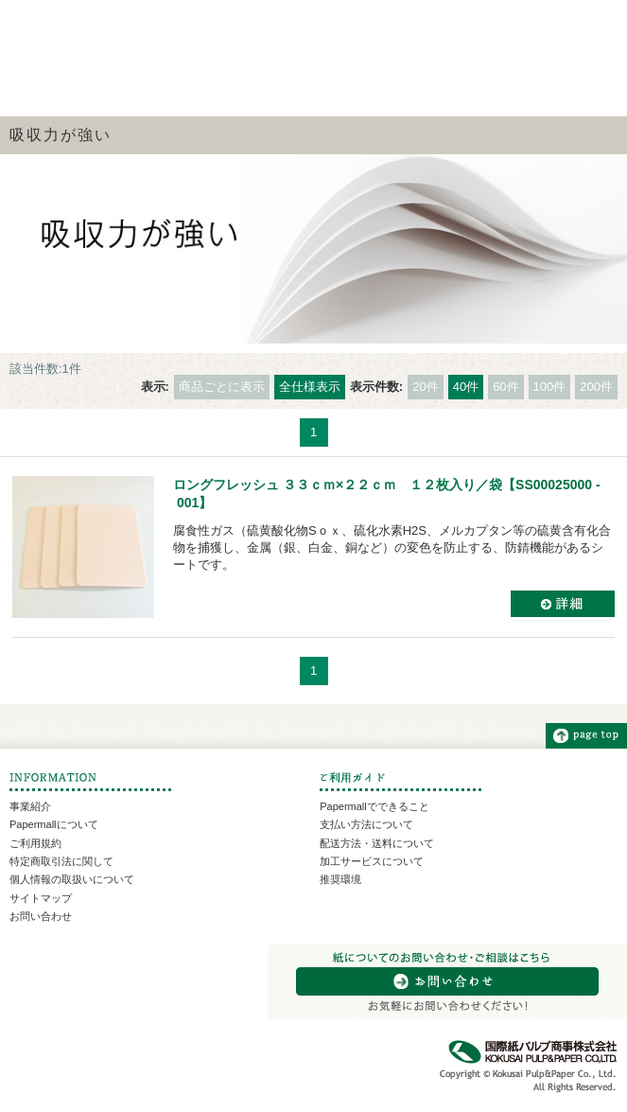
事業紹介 (30, 806)
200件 (596, 386)
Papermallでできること (374, 806)
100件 (549, 386)
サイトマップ (40, 898)
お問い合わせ (40, 916)
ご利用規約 (35, 843)
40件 (466, 386)
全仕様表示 (309, 386)
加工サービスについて (372, 861)
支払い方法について (366, 824)
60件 (505, 386)
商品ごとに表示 (222, 386)
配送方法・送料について (377, 843)
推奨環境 (340, 879)
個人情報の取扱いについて (71, 879)
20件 (425, 386)
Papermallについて (53, 824)
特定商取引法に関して (61, 861)
